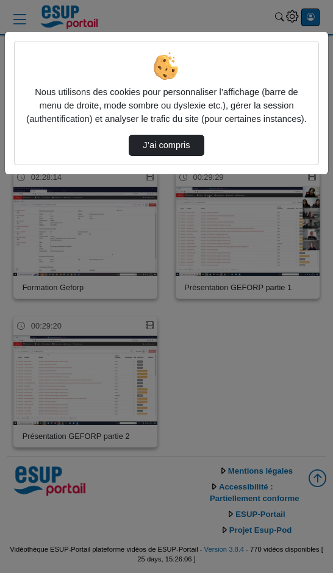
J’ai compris (166, 145)
